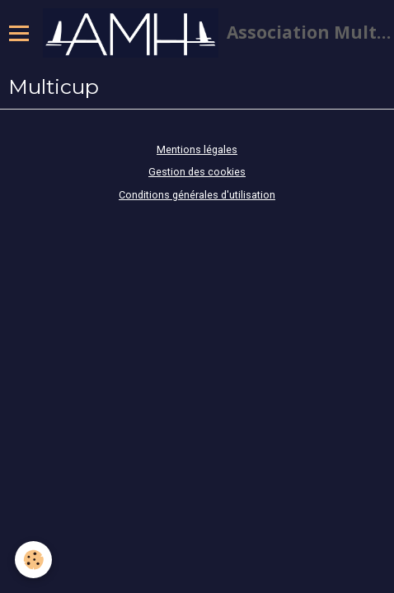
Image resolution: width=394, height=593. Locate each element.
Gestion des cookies (197, 172)
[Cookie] (33, 559)
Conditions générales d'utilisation (197, 195)
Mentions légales (197, 149)
